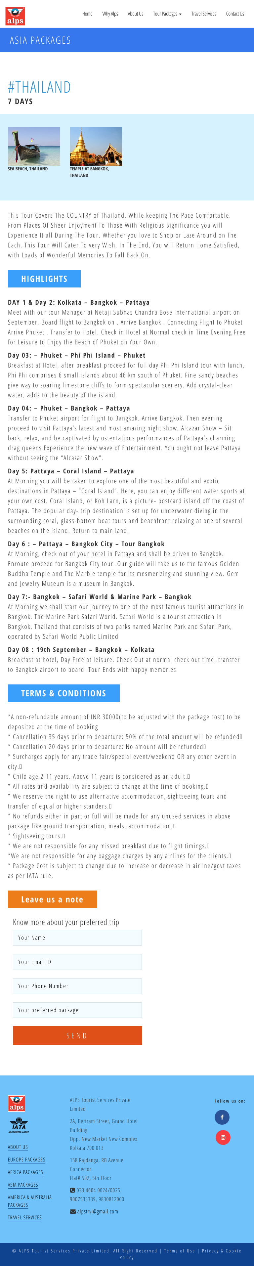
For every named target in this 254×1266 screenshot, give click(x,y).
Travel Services (203, 13)
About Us (135, 13)
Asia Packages (23, 1184)
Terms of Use (179, 1251)
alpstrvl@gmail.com (97, 1211)
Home (87, 13)
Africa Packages (25, 1172)
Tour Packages (167, 13)
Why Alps (110, 13)
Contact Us (235, 13)
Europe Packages (26, 1159)
